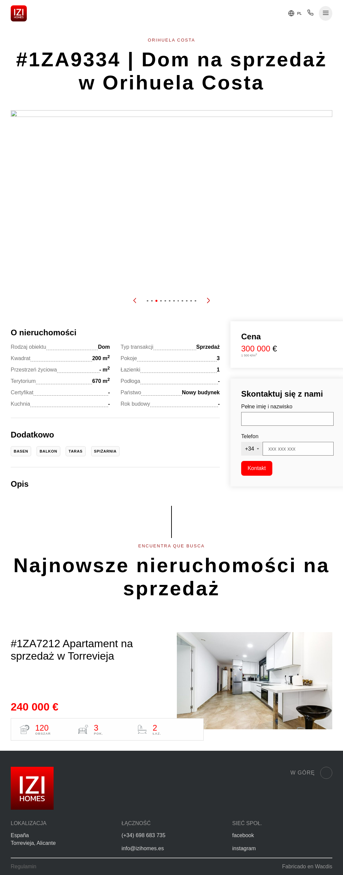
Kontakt (257, 468)
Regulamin (23, 866)
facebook (243, 835)
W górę (311, 773)
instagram (244, 848)
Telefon (250, 436)
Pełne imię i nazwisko (266, 406)
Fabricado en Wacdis (307, 866)
